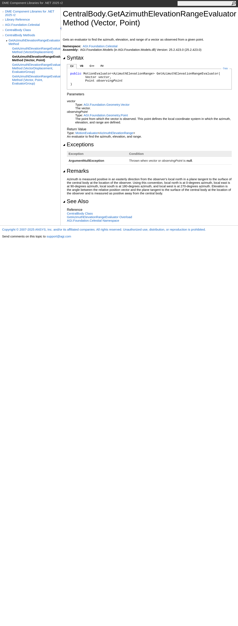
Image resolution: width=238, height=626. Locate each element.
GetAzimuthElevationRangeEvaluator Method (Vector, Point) (36, 58)
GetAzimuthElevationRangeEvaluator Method (34, 42)
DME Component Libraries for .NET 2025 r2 (29, 13)
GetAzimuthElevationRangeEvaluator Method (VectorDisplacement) (36, 50)
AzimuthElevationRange (116, 133)
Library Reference (17, 19)
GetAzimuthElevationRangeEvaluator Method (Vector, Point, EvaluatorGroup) (36, 80)
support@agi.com (58, 236)
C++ (92, 66)
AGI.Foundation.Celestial (22, 24)
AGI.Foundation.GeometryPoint (106, 115)
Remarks (76, 171)
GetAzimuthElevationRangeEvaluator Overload (99, 217)
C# (71, 66)
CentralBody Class (18, 30)
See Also (76, 201)
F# (102, 66)
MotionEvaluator (86, 133)
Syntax (73, 58)
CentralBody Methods (20, 35)
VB (81, 66)
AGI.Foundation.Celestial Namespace (93, 220)
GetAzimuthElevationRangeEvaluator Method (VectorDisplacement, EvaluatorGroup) (36, 68)
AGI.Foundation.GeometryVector (107, 104)
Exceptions (78, 144)
